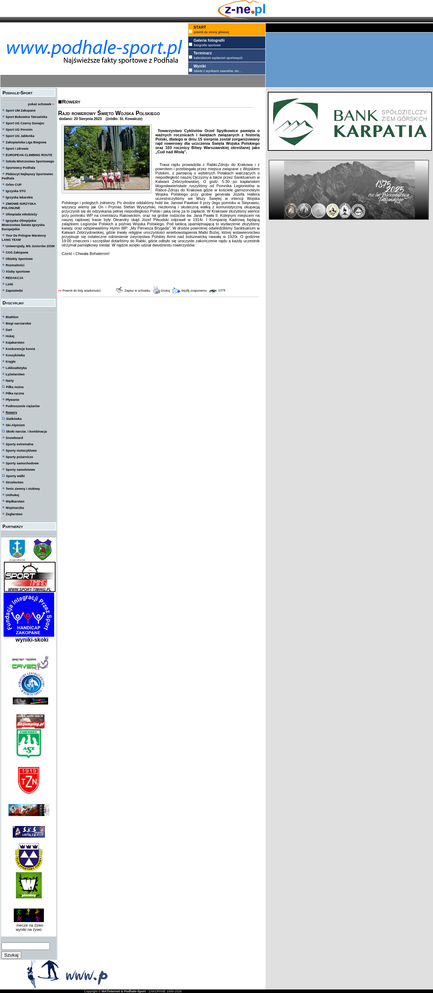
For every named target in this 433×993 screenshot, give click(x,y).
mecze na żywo (28, 925)
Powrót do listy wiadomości (82, 290)
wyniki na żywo (28, 929)
